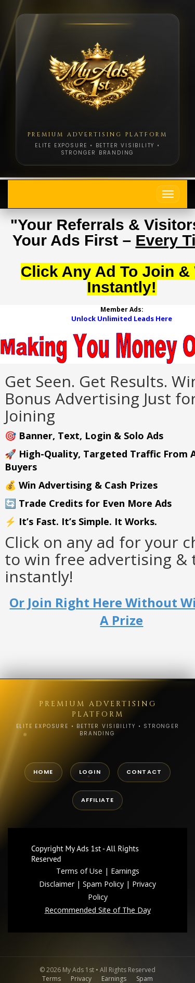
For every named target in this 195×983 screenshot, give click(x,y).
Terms (51, 978)
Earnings (113, 978)
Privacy (81, 978)
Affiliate (97, 800)
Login (90, 772)
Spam (144, 978)
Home (43, 772)
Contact (144, 772)
